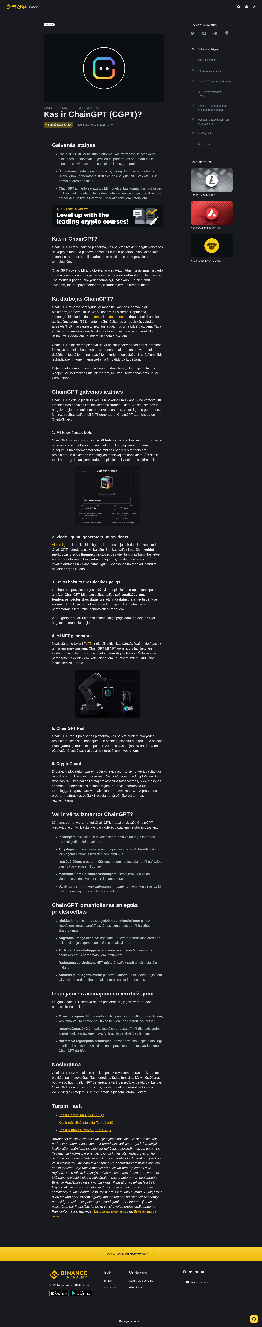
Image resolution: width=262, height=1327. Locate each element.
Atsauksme (135, 1287)
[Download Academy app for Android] (81, 1293)
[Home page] (16, 6)
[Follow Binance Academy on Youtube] (202, 1272)
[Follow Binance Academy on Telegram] (196, 1271)
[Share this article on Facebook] (204, 33)
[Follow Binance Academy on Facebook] (184, 1271)
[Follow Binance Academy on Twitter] (190, 1272)
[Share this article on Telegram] (215, 33)
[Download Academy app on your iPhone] (59, 1293)
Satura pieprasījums (141, 1280)
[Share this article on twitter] (193, 33)
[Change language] (247, 7)
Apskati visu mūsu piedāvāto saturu (131, 1254)
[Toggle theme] (254, 6)
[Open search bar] (238, 7)
